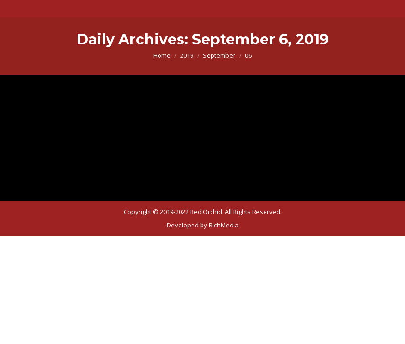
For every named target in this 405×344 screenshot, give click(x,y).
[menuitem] (203, 225)
